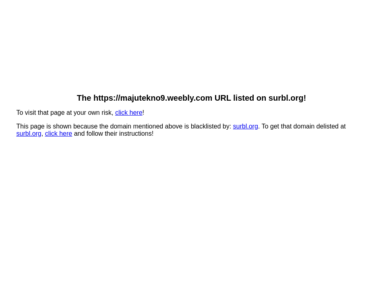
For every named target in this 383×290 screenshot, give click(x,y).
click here (129, 112)
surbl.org (245, 126)
